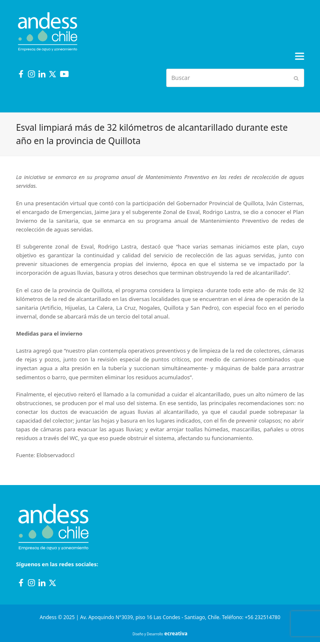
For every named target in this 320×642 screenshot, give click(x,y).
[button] (299, 56)
